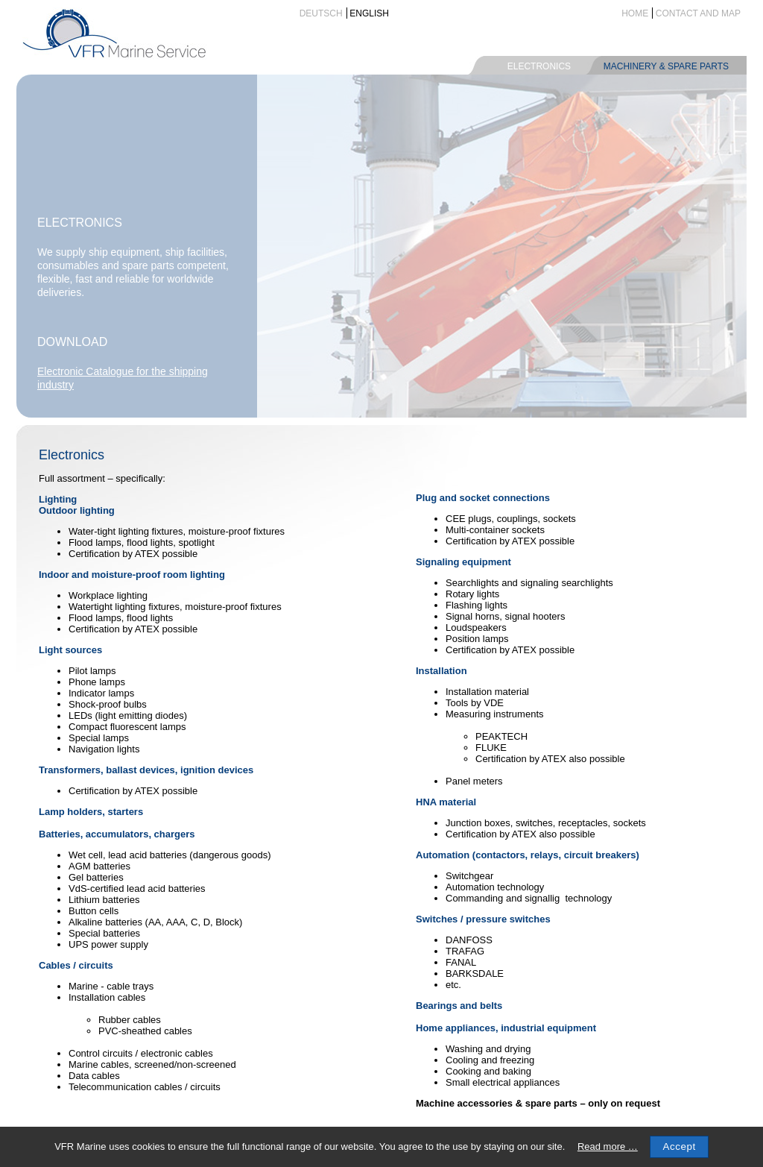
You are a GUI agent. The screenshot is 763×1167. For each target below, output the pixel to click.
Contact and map (698, 13)
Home (634, 13)
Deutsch (321, 13)
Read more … (607, 1146)
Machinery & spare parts (666, 66)
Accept (678, 1146)
